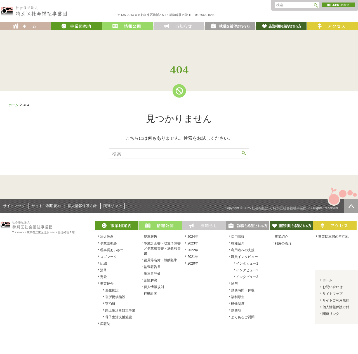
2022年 (192, 250)
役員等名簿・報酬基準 (160, 260)
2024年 (192, 237)
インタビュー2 (247, 270)
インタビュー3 (247, 277)
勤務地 (236, 310)
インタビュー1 (247, 263)
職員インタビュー (244, 257)
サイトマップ (14, 206)
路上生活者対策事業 (120, 310)
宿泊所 (110, 304)
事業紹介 (107, 284)
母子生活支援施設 (118, 317)
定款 (103, 277)
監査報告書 (152, 267)
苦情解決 (150, 280)
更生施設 (112, 290)
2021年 (192, 257)
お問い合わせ (332, 287)
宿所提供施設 (115, 297)
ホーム (13, 105)
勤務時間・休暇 (243, 290)
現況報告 (150, 237)
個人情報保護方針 (82, 206)
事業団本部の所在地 (333, 237)
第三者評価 (152, 273)
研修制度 (237, 304)
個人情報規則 (154, 287)
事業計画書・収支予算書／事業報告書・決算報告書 (162, 248)
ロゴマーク (108, 257)
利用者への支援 (243, 250)
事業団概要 (108, 243)
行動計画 (150, 294)
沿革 (103, 270)
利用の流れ (283, 243)
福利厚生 (237, 297)
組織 (103, 263)
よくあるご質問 (243, 317)
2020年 (192, 263)
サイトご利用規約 (46, 206)
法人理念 (107, 237)
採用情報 (237, 237)
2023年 (192, 243)
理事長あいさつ (112, 250)
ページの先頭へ (351, 206)
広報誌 (105, 324)
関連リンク (112, 206)
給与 (234, 284)
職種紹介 (237, 243)
